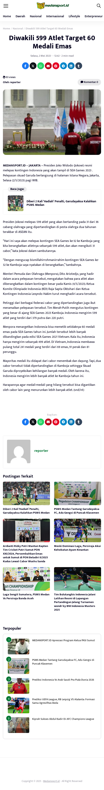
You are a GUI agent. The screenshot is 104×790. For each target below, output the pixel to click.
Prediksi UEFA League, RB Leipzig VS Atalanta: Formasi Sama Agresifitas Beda (63, 701)
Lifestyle (74, 16)
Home (7, 16)
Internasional (55, 16)
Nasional (36, 16)
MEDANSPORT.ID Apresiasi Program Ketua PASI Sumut (63, 640)
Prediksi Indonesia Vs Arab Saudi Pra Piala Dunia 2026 (63, 679)
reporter (41, 451)
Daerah (20, 16)
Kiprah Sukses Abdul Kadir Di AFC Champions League (63, 719)
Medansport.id (51, 781)
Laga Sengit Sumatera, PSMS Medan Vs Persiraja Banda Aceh (26, 596)
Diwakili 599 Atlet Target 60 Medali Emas (52, 42)
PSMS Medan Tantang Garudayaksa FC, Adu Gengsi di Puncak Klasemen (76, 511)
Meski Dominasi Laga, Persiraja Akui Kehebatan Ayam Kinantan (77, 548)
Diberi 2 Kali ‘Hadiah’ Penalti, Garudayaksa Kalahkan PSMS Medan (61, 203)
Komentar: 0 (89, 82)
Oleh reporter (12, 82)
